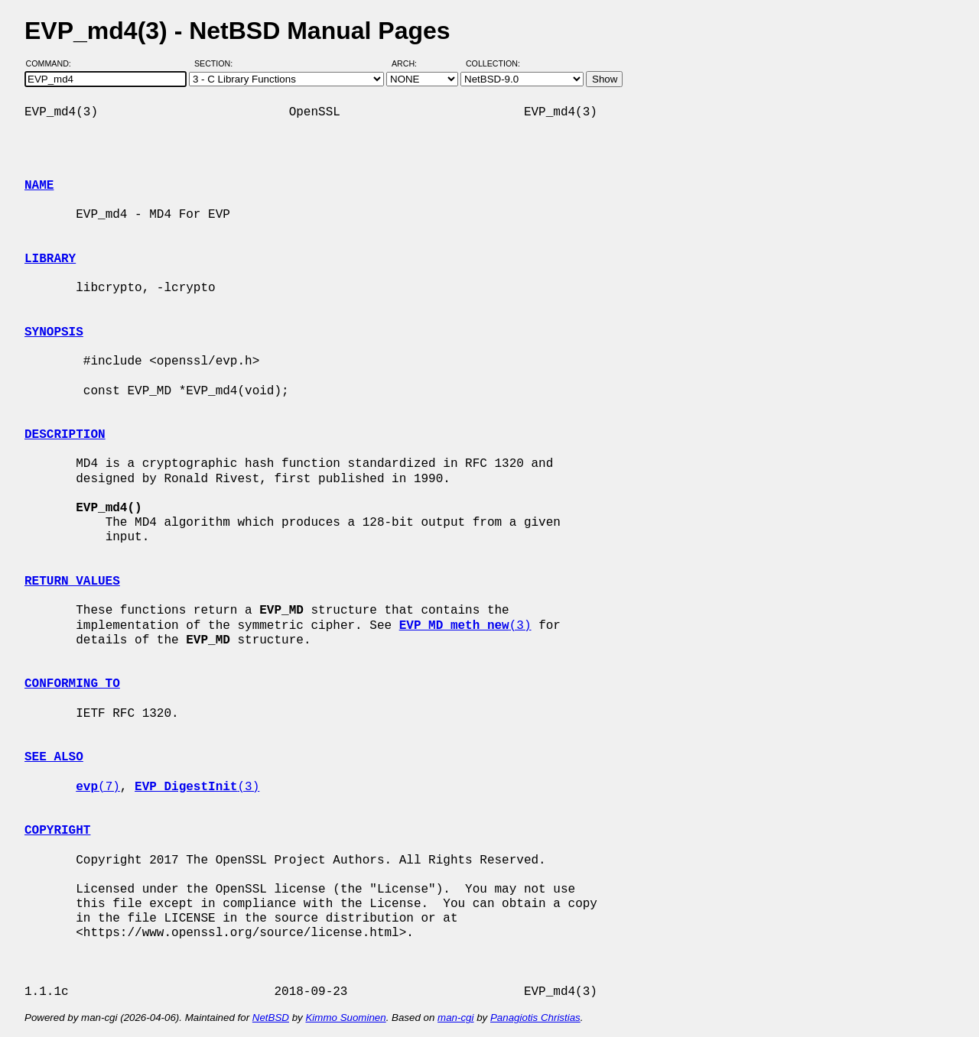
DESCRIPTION (65, 434)
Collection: (493, 63)
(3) (465, 625)
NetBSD (270, 1017)
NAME (39, 185)
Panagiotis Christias (535, 1017)
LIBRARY (50, 259)
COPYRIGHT (57, 830)
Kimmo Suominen (345, 1017)
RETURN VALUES (72, 581)
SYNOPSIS (53, 332)
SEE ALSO (53, 757)
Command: (53, 63)
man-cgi (455, 1017)
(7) (98, 787)
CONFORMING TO (72, 684)
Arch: (411, 63)
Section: (216, 63)
